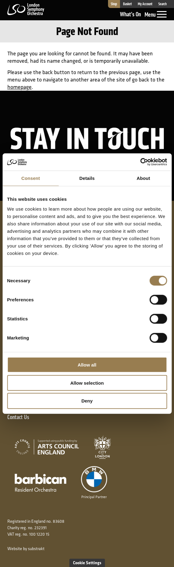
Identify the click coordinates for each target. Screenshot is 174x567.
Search (162, 4)
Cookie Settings (87, 562)
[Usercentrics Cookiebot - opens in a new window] (140, 162)
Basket (127, 4)
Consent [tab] (30, 177)
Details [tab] (87, 177)
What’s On (130, 14)
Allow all (87, 364)
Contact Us (18, 417)
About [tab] (143, 177)
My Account (145, 4)
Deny (87, 400)
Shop (114, 4)
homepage (19, 86)
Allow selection (87, 382)
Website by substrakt (25, 548)
